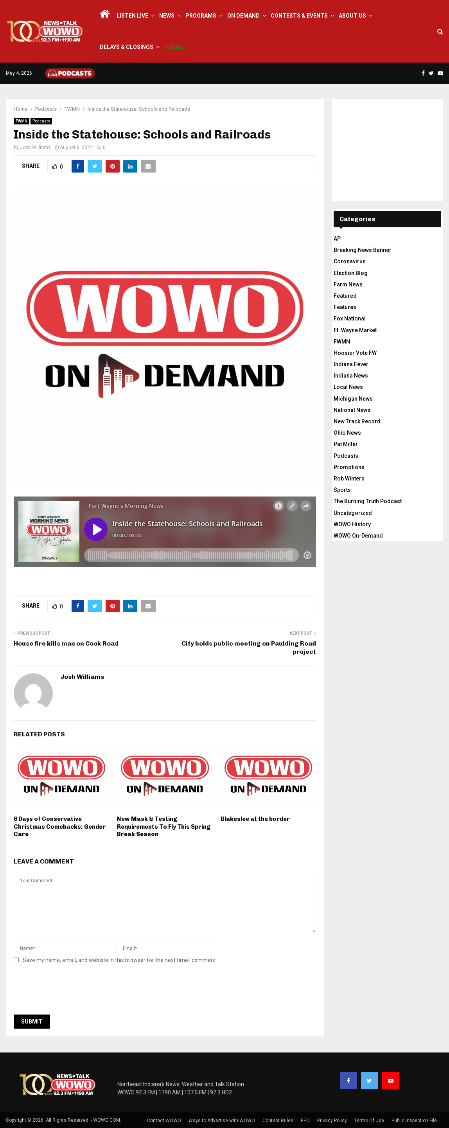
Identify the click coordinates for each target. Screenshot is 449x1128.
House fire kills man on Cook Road (66, 643)
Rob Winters (349, 478)
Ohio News (347, 433)
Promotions (349, 467)
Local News (348, 387)
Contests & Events (299, 16)
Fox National (350, 318)
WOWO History (352, 524)
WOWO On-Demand (358, 536)
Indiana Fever (351, 364)
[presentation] (73, 991)
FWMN (21, 121)
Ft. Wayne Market (355, 330)
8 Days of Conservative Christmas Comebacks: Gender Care (60, 826)
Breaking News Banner (363, 250)
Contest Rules (277, 1120)
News (166, 16)
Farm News (348, 284)
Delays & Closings (126, 47)
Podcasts (41, 121)
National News (352, 410)
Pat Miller (346, 444)
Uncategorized (353, 513)
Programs (200, 16)
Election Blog (351, 273)
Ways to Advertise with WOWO (222, 1120)
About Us (352, 16)
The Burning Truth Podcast (368, 501)
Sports (342, 490)
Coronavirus (350, 261)
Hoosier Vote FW (355, 353)
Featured (345, 296)
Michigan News (353, 399)
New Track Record (357, 421)
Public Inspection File (414, 1120)
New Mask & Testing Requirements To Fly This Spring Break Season (163, 826)
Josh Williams (35, 147)
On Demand (243, 16)
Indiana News (351, 375)
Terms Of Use (369, 1120)
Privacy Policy (332, 1120)
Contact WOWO (164, 1120)
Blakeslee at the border (255, 818)
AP (337, 239)
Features (345, 307)
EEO (305, 1120)
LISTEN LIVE (132, 16)
